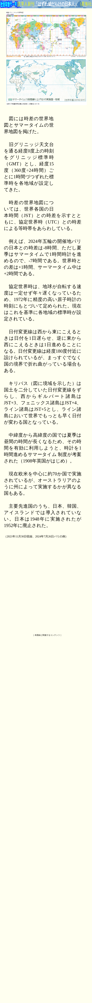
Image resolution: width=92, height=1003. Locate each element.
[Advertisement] (69, 160)
